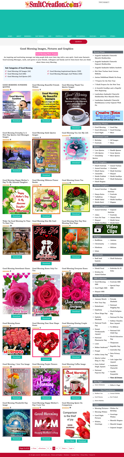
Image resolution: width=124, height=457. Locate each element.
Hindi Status (99, 171)
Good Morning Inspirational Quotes (63, 71)
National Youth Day (100, 324)
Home (10, 36)
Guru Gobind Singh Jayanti (100, 365)
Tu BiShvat (114, 327)
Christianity (99, 244)
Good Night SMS (101, 288)
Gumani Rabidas (115, 393)
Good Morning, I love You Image (16, 364)
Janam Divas (115, 217)
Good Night (99, 133)
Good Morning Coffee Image (74, 364)
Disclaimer (66, 455)
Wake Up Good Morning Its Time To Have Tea (16, 222)
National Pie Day (116, 317)
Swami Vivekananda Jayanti (100, 331)
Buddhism (98, 240)
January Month (101, 299)
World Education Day (116, 338)
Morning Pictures (101, 408)
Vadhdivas (99, 197)
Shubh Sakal (99, 199)
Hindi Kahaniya (116, 179)
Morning (27, 36)
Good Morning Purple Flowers (44, 364)
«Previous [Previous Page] (42, 448)
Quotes (103, 36)
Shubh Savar (115, 220)
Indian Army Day (101, 354)
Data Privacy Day (115, 354)
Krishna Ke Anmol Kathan (100, 273)
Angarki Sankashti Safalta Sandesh (108, 68)
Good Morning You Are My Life (75, 133)
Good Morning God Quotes (18, 76)
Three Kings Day (101, 313)
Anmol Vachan (115, 166)
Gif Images (114, 140)
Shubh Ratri (99, 179)
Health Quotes (115, 150)
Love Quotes (99, 150)
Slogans (113, 202)
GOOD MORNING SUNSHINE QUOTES (15, 86)
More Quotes (115, 156)
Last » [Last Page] (71, 448)
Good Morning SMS (100, 283)
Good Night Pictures (99, 416)
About (18, 36)
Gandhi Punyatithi (114, 373)
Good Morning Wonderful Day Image (15, 404)
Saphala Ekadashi (98, 318)
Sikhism (113, 247)
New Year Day (100, 303)
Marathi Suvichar (112, 190)
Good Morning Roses (11, 323)
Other (112, 36)
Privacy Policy (84, 455)
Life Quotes (99, 153)
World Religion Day (116, 312)
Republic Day (115, 346)
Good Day (113, 127)
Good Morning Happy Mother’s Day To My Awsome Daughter (16, 181)
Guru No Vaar (100, 217)
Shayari (93, 36)
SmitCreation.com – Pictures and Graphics (51, 455)
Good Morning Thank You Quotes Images (73, 86)
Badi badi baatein (98, 259)
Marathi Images (116, 424)
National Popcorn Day (99, 371)
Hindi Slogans (100, 182)
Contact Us (92, 455)
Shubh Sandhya (116, 176)
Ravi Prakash (114, 397)
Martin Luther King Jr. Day (100, 359)
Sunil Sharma (99, 397)
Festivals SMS (115, 282)
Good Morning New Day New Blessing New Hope (74, 222)
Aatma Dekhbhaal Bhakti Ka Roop (108, 77)
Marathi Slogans (116, 420)
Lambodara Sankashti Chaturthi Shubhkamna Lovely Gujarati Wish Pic (108, 102)
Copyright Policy (75, 455)
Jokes (97, 215)
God (49, 36)
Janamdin (98, 174)
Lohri (97, 344)
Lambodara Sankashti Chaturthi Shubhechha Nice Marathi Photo (107, 95)
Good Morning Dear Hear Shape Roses (45, 324)
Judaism (113, 244)
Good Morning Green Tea (72, 180)
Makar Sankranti (101, 347)
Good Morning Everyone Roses (75, 268)
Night (69, 36)
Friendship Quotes (98, 157)
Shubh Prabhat (100, 176)
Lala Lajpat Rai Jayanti (116, 360)
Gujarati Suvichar (112, 211)
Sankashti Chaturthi (114, 366)
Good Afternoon (101, 130)
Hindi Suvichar (115, 171)
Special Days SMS (115, 286)
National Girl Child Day (115, 332)
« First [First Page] (33, 448)
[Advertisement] (62, 22)
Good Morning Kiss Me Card (44, 221)
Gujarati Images (116, 428)
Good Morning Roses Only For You (45, 269)
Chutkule (113, 168)
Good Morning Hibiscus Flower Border (45, 181)
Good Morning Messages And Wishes (64, 74)
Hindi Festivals (100, 166)
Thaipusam (114, 343)
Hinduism (98, 247)
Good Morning (100, 127)
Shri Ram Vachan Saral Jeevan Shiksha (106, 72)
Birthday (98, 140)
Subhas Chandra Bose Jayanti (116, 322)
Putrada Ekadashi (113, 300)
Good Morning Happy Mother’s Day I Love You (45, 404)
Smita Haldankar (100, 385)
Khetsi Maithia (99, 400)
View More (70, 441)
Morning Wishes (101, 412)
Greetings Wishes (113, 415)
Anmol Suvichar (101, 168)
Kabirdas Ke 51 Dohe (116, 269)
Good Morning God (15, 74)
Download (16, 121)
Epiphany (98, 310)
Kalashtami (99, 306)
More (112, 133)
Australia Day (115, 350)
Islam (97, 251)
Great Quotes (115, 153)
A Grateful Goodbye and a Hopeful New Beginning (108, 89)
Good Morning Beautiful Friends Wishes (45, 86)
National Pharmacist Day (101, 339)
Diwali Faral (99, 268)
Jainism (113, 240)
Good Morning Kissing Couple (74, 323)
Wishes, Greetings (98, 423)
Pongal (97, 351)
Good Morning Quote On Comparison (72, 404)
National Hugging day (115, 306)
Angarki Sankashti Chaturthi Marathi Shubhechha (106, 57)
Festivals (59, 36)
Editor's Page (115, 385)
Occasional (80, 36)
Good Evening (115, 130)
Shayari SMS (99, 292)
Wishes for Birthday (114, 409)
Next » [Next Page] (64, 448)
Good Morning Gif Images (17, 71)
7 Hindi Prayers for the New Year (107, 84)
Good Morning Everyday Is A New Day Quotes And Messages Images (16, 135)
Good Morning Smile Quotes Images (44, 134)
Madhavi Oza (99, 393)
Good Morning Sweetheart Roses (16, 268)
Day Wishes (39, 36)
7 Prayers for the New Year (105, 81)
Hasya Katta (99, 194)
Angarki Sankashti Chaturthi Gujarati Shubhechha (106, 63)
